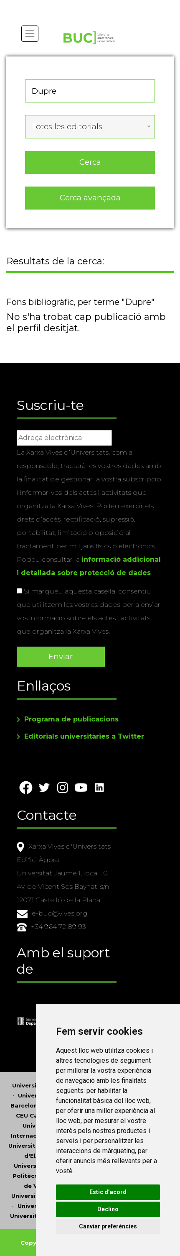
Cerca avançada (90, 197)
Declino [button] (108, 1209)
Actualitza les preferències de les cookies (76, 6)
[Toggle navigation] (29, 34)
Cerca (90, 162)
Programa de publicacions (71, 719)
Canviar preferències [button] (108, 1226)
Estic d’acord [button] (108, 1192)
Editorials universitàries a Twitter (84, 736)
